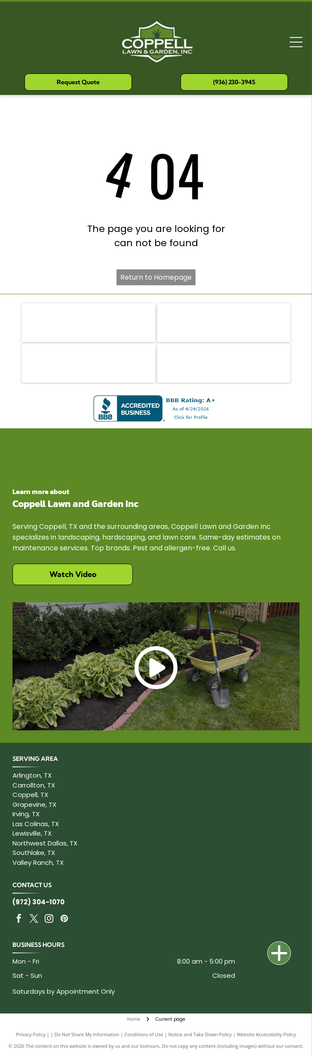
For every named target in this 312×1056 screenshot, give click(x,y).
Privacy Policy (31, 1034)
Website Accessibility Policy (266, 1034)
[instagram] (49, 919)
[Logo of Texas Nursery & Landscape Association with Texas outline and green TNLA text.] (224, 322)
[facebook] (18, 919)
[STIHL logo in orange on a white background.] (88, 363)
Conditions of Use (143, 1034)
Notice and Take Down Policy (200, 1034)
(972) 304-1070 (38, 901)
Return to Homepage (156, 277)
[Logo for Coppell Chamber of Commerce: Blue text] (224, 363)
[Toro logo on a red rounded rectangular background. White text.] (88, 322)
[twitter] (34, 919)
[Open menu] (296, 42)
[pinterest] (64, 919)
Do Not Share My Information (87, 1034)
